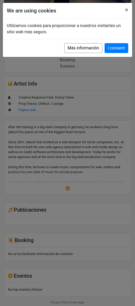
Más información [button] (83, 47)
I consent (116, 47)
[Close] (126, 10)
